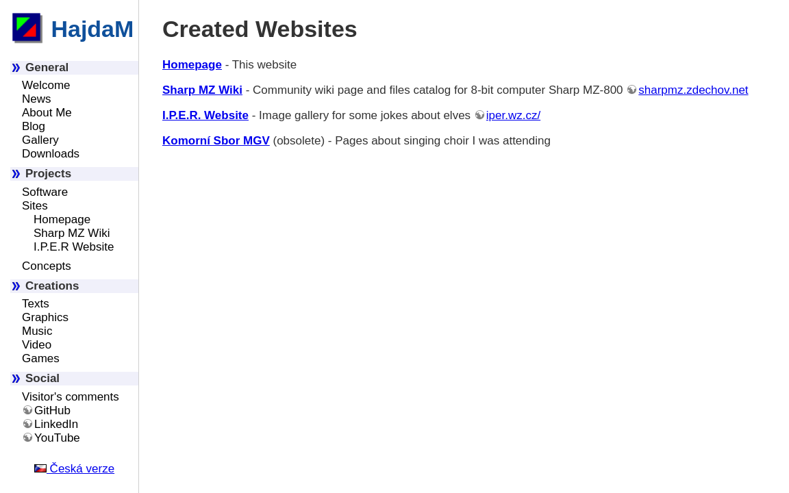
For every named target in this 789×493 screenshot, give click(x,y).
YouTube (57, 437)
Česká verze (74, 468)
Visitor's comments (70, 396)
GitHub (52, 410)
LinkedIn (56, 424)
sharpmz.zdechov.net (693, 90)
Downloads (50, 153)
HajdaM (72, 29)
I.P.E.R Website (74, 246)
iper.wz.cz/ (513, 115)
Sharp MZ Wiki (72, 233)
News (36, 98)
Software (45, 192)
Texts (35, 303)
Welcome (46, 85)
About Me (47, 112)
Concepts (46, 266)
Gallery (40, 140)
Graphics (45, 317)
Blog (33, 126)
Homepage (62, 219)
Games (41, 358)
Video (36, 344)
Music (37, 331)
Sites (35, 205)
